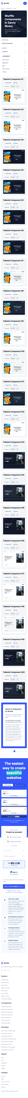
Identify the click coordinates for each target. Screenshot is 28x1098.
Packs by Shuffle (5, 1020)
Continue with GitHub (14, 841)
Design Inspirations (5, 1023)
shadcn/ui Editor (5, 996)
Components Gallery (19, 908)
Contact (3, 1065)
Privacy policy (4, 1084)
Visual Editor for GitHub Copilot (8, 1039)
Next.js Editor (4, 990)
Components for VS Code (7, 1049)
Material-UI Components (7, 1012)
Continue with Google (14, 837)
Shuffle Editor (17, 904)
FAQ (2, 1060)
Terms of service (5, 1081)
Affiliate (3, 1068)
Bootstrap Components (6, 1009)
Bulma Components (6, 1017)
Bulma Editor (4, 985)
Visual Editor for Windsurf (7, 1041)
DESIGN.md (4, 1063)
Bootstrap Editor (5, 982)
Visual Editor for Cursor (6, 1036)
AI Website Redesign (6, 999)
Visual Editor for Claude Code (8, 1030)
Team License (19, 785)
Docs (2, 1057)
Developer (7, 785)
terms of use (14, 879)
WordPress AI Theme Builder (8, 1047)
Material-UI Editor (5, 988)
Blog (2, 1079)
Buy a (14, 886)
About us (3, 1076)
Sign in (20, 892)
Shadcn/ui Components (7, 1014)
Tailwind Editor (4, 979)
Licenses (3, 1087)
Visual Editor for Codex (6, 1033)
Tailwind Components (6, 1006)
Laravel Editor (4, 993)
